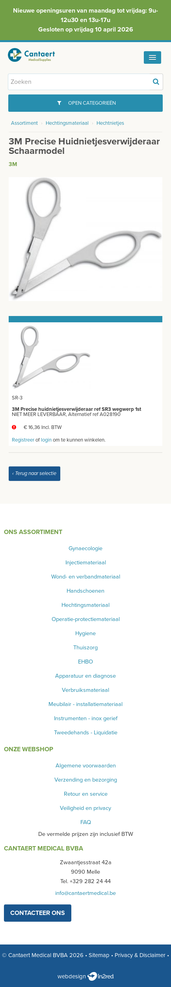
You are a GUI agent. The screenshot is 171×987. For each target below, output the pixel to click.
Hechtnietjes (110, 123)
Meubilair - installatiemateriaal (85, 704)
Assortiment (24, 123)
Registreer (23, 440)
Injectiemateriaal (85, 562)
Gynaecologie (85, 548)
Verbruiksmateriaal (85, 690)
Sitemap (99, 955)
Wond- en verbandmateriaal (85, 576)
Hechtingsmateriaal (67, 123)
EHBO (85, 661)
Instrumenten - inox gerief (85, 718)
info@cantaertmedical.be (85, 893)
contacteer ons (37, 913)
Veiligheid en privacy (85, 808)
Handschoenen (85, 591)
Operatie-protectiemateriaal (86, 619)
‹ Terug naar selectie (34, 473)
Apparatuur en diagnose (85, 676)
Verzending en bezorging (85, 779)
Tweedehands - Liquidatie (85, 732)
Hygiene (85, 633)
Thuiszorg (85, 647)
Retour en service (86, 794)
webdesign (86, 976)
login (46, 440)
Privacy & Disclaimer (140, 955)
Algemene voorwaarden (86, 765)
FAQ (85, 822)
